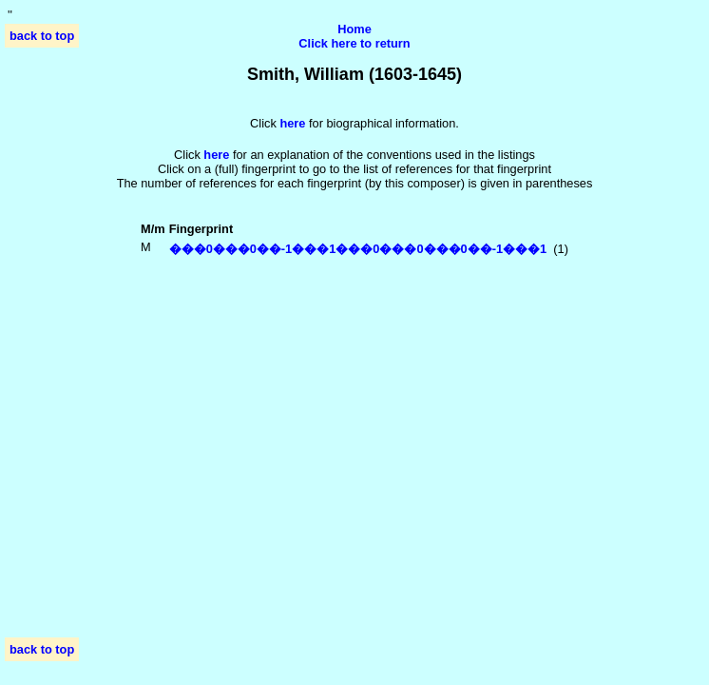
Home (354, 29)
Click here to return (354, 43)
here (216, 154)
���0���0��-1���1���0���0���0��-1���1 (358, 249)
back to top (42, 36)
